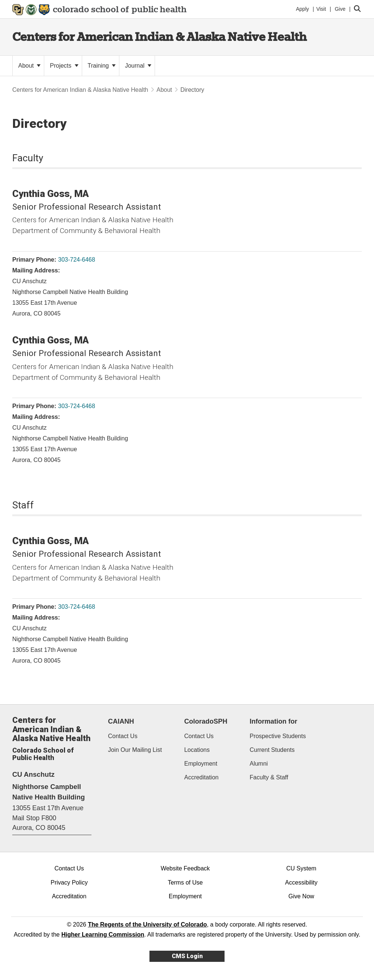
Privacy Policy (69, 882)
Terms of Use (185, 882)
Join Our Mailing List (135, 750)
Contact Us (123, 736)
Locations (197, 750)
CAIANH (121, 721)
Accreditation (201, 777)
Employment (200, 763)
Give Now (301, 896)
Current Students (271, 750)
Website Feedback (185, 868)
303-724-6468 (76, 259)
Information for (273, 721)
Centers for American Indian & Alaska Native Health (159, 36)
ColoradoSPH (205, 721)
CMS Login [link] (187, 956)
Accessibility (301, 882)
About (29, 65)
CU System (301, 868)
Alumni (258, 763)
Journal (138, 65)
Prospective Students (277, 736)
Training (102, 65)
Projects (64, 65)
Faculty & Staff (268, 777)
